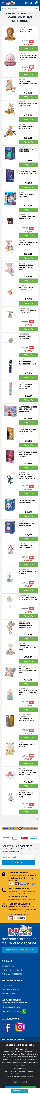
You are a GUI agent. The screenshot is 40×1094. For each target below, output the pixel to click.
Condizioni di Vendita (10, 989)
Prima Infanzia (10, 13)
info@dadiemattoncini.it (12, 1007)
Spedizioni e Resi (8, 993)
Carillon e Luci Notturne (24, 13)
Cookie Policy (7, 1044)
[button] (35, 3)
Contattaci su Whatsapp (14, 1011)
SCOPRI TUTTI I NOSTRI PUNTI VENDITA (20, 950)
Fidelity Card (7, 985)
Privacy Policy (7, 1048)
